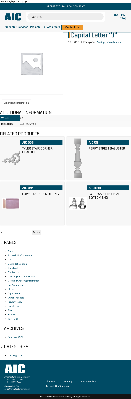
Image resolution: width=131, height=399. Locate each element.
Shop (10, 310)
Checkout (13, 267)
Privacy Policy (15, 301)
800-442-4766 (120, 16)
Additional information (16, 102)
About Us (12, 250)
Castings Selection (17, 263)
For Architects (51, 27)
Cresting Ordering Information (23, 280)
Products (9, 27)
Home (11, 289)
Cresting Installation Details (22, 276)
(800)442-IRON (11, 386)
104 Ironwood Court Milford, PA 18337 (13, 380)
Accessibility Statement (20, 255)
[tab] (16, 102)
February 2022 (15, 337)
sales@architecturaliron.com (17, 388)
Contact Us (72, 27)
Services (23, 27)
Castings (100, 42)
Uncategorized (15, 355)
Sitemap (12, 314)
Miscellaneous (113, 42)
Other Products (16, 297)
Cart (10, 259)
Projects (35, 27)
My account (14, 293)
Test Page (13, 318)
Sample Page (14, 306)
